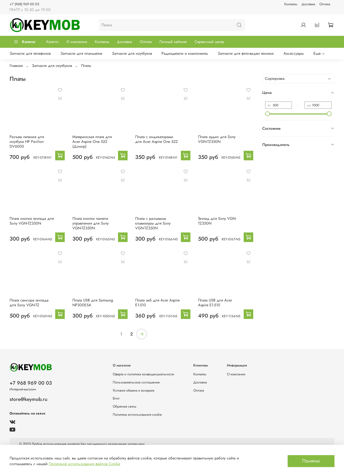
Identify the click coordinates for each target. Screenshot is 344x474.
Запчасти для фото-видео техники (246, 53)
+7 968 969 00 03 (31, 383)
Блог (116, 398)
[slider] (267, 113)
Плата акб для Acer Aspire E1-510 (157, 302)
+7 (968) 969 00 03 (24, 4)
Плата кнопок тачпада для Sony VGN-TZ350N (32, 221)
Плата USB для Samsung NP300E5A (92, 302)
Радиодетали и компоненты (184, 53)
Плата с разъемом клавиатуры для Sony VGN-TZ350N (153, 223)
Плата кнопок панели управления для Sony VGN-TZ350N (90, 223)
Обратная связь (124, 406)
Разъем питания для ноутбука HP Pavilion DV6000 (27, 141)
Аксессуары (294, 53)
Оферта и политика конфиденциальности (143, 374)
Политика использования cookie (137, 414)
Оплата (324, 4)
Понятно (311, 461)
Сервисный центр (209, 41)
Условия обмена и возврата (133, 390)
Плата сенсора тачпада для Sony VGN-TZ (29, 302)
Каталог (25, 41)
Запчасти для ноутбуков (132, 53)
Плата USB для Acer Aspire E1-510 (215, 302)
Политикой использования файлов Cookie (84, 464)
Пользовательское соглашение (136, 382)
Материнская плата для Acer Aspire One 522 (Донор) (92, 141)
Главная (16, 65)
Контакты (290, 4)
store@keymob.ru (28, 399)
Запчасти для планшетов (81, 53)
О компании (76, 41)
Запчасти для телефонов (30, 53)
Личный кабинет (173, 41)
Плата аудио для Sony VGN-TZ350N (217, 139)
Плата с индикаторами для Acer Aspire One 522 (156, 139)
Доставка (308, 4)
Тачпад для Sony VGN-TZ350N (217, 221)
